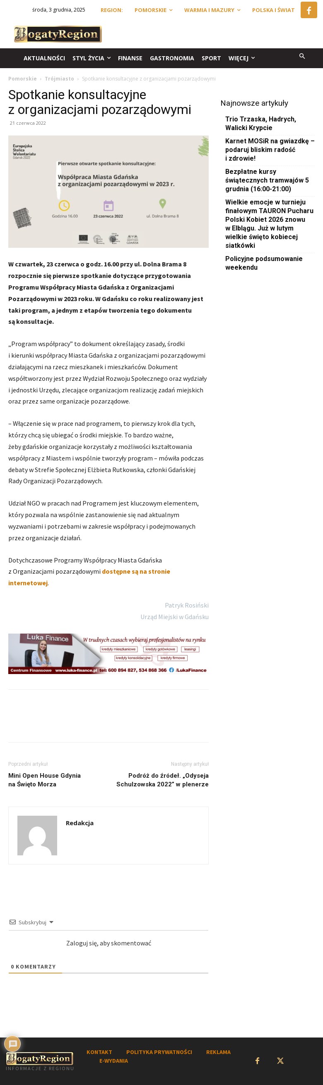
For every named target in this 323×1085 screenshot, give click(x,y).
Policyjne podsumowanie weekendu (264, 263)
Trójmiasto (59, 78)
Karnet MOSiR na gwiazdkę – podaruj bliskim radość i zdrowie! (270, 149)
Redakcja (80, 823)
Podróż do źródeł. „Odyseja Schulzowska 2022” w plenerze (162, 780)
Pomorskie (22, 78)
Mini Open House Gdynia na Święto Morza (44, 780)
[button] (302, 56)
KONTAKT (99, 1052)
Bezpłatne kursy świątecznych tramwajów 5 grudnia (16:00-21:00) (267, 180)
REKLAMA (218, 1052)
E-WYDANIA (113, 1060)
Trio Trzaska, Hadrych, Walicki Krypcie (260, 123)
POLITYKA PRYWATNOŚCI (159, 1052)
